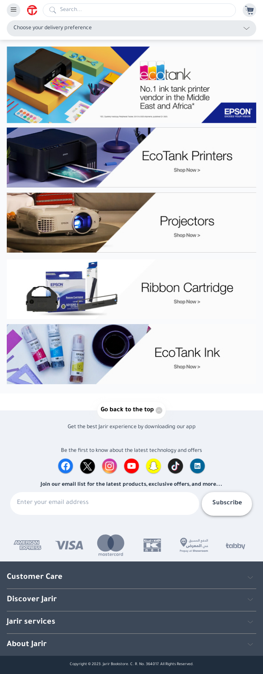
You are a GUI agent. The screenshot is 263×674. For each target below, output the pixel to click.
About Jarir (27, 645)
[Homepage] (35, 10)
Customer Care (35, 577)
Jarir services (31, 622)
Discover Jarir (32, 600)
